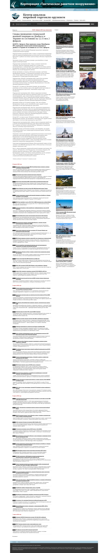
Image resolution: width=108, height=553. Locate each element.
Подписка (76, 20)
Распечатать (24, 158)
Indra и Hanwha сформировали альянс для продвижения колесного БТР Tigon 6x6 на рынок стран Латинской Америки (32, 334)
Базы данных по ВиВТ (37, 20)
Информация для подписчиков (42, 23)
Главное (14, 20)
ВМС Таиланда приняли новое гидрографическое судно (28, 524)
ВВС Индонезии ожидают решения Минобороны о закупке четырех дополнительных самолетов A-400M (31, 223)
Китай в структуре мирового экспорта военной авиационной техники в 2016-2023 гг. (86, 57)
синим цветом (28, 23)
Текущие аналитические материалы (87, 34)
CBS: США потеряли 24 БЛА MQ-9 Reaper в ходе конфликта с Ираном (31, 265)
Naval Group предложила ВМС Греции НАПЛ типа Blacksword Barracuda (32, 181)
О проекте (13, 9)
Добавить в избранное (80, 9)
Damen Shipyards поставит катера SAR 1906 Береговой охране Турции (32, 188)
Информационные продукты (58, 20)
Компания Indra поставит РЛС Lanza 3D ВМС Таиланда (28, 311)
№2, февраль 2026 (87, 88)
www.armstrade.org (78, 548)
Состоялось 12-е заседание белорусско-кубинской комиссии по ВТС (31, 500)
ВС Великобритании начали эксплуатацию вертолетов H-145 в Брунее (32, 215)
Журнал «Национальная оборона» (23, 9)
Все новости (15, 536)
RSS (88, 9)
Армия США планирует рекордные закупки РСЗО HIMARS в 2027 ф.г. (31, 271)
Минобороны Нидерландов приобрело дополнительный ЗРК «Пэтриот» (32, 494)
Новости (19, 20)
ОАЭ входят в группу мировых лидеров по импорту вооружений (87, 51)
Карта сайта (82, 20)
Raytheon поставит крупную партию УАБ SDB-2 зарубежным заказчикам (32, 318)
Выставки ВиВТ (47, 20)
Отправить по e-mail (32, 158)
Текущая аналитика (26, 20)
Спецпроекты (69, 20)
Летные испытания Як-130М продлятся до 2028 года (27, 258)
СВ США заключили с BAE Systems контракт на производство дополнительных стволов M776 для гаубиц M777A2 (30, 457)
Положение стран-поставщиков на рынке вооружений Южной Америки (86, 45)
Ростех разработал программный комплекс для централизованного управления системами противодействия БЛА (31, 246)
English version (93, 9)
